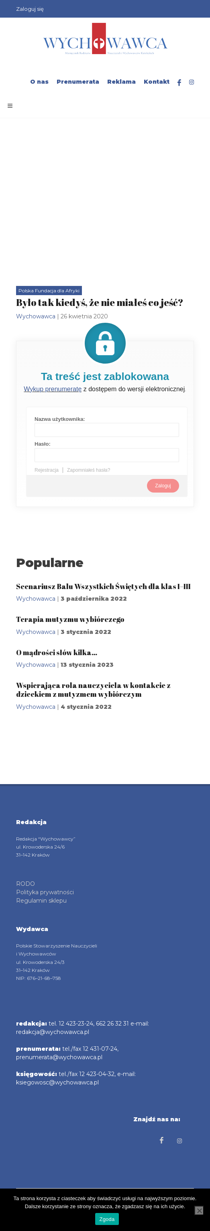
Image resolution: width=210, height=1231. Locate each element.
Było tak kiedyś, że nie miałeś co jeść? (99, 302)
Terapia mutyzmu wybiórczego (70, 619)
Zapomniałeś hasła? (88, 470)
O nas (39, 81)
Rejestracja (47, 470)
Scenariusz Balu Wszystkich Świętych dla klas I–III (103, 586)
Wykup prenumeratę (53, 389)
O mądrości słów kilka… (56, 652)
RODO (25, 883)
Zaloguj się (30, 9)
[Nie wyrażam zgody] (199, 1210)
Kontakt (156, 81)
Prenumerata (78, 81)
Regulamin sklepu (41, 900)
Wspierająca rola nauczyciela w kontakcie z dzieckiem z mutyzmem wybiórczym (93, 689)
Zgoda (106, 1219)
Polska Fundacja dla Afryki (49, 291)
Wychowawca (35, 316)
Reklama (121, 81)
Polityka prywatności (45, 892)
